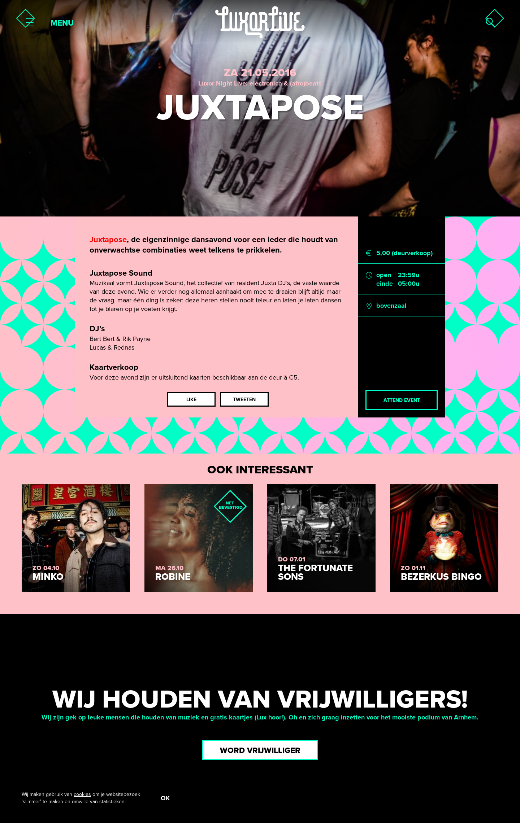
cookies (82, 794)
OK (165, 798)
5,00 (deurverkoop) (404, 253)
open (383, 275)
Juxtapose (108, 239)
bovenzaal (391, 306)
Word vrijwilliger (260, 750)
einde (384, 284)
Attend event (402, 400)
